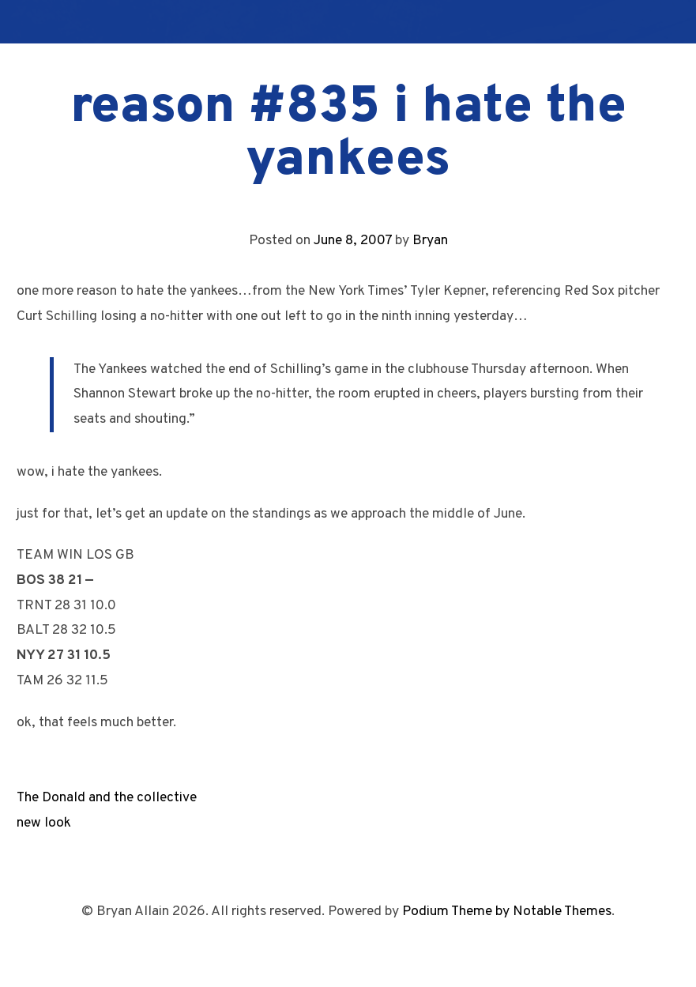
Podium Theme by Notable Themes (506, 911)
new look (44, 823)
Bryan (430, 241)
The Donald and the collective (107, 798)
